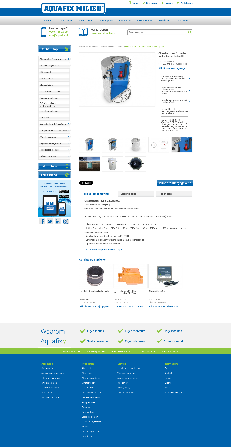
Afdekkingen (87, 373)
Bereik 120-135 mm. (88, 302)
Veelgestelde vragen (126, 373)
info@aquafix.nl (169, 351)
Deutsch (168, 373)
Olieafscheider (46, 84)
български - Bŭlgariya (175, 392)
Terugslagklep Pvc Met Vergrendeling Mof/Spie (125, 292)
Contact (135, 3)
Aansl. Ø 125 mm (121, 302)
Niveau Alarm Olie (157, 291)
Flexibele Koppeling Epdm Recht (94, 291)
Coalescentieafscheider (51, 91)
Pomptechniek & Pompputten (53, 130)
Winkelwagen (187, 3)
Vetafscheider (46, 78)
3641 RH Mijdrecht (120, 351)
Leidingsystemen (48, 156)
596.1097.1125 (120, 299)
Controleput (45, 117)
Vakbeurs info (144, 20)
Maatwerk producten (50, 397)
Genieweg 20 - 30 (96, 351)
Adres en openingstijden (52, 373)
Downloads (164, 20)
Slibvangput (45, 71)
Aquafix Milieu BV (72, 351)
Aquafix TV (87, 436)
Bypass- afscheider (49, 97)
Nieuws (48, 20)
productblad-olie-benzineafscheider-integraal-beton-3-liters (174, 111)
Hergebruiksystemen (91, 421)
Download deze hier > (103, 33)
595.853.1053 (154, 299)
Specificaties (129, 194)
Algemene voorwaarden (128, 377)
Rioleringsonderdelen (49, 149)
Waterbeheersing (48, 136)
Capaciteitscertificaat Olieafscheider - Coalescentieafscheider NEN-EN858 (174, 90)
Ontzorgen (67, 20)
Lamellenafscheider (49, 110)
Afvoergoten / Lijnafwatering (53, 58)
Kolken (85, 426)
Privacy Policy (123, 387)
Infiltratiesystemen (90, 431)
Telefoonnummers (126, 392)
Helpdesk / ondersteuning (129, 368)
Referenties (125, 20)
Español (168, 382)
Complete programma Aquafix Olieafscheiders (175, 101)
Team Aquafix (106, 20)
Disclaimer (122, 382)
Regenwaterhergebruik (50, 143)
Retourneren (47, 392)
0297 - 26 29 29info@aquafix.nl (58, 33)
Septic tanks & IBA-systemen (53, 123)
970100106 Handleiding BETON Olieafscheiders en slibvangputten (173, 78)
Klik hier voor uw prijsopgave (173, 68)
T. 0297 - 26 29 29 (146, 351)
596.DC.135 (84, 299)
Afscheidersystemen (49, 65)
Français (169, 377)
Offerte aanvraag (49, 382)
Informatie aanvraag (50, 377)
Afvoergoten (87, 368)
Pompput (86, 407)
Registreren (151, 3)
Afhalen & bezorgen (50, 387)
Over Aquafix (86, 20)
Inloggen (169, 3)
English (168, 368)
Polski (167, 387)
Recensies (165, 194)
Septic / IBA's (88, 411)
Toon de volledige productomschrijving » (103, 249)
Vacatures (183, 20)
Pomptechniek (88, 402)
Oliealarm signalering (157, 302)
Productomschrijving (95, 194)
